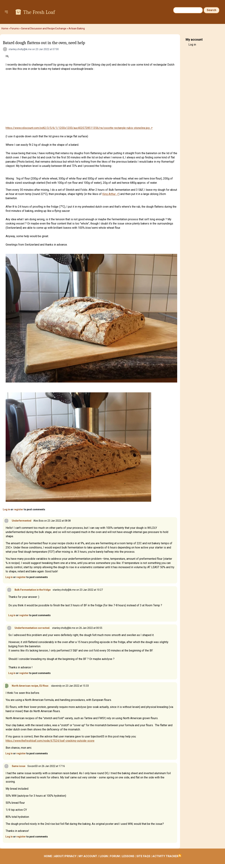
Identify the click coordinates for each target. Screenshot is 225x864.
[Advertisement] (91, 98)
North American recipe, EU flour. (30, 685)
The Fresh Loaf (39, 12)
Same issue (18, 766)
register (18, 509)
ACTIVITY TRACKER (165, 856)
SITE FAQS (143, 856)
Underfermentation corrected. (32, 628)
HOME (48, 856)
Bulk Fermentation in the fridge (33, 589)
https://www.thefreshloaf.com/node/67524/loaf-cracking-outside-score (50, 740)
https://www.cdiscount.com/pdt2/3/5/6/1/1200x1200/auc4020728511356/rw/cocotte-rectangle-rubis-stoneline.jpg (78, 128)
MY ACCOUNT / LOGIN (93, 856)
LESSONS (128, 856)
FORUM (115, 856)
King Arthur (109, 194)
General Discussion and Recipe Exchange (43, 28)
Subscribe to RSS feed (179, 855)
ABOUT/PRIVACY (65, 856)
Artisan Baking (77, 28)
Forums (14, 28)
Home (4, 28)
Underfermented (21, 520)
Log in (6, 509)
